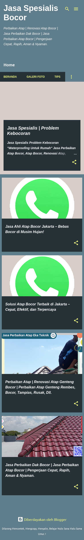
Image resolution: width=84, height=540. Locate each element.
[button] (74, 162)
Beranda (10, 76)
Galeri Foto (36, 76)
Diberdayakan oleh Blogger (42, 519)
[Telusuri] (67, 9)
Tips (58, 76)
